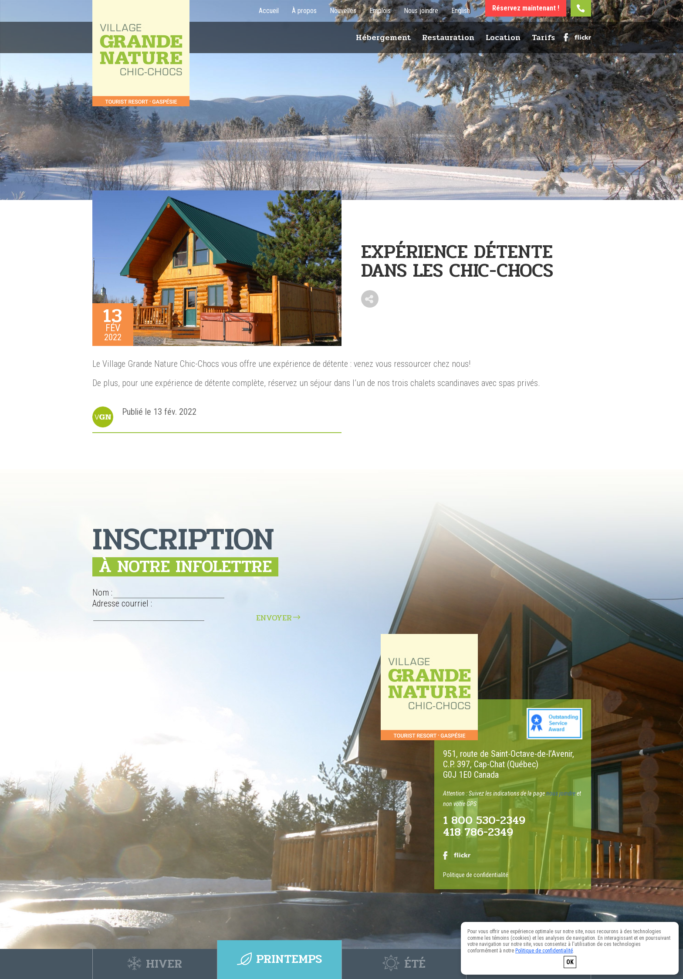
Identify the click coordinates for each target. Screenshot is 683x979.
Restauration (448, 39)
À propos (304, 10)
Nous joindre (421, 10)
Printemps (279, 964)
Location (503, 39)
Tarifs (543, 39)
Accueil (269, 10)
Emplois (380, 10)
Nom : (102, 592)
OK (570, 962)
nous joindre (560, 793)
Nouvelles (343, 10)
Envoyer (274, 618)
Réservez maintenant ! (525, 8)
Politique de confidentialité (475, 875)
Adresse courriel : (122, 603)
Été (404, 964)
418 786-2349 (478, 833)
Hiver (155, 964)
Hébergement (383, 39)
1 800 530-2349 (484, 821)
